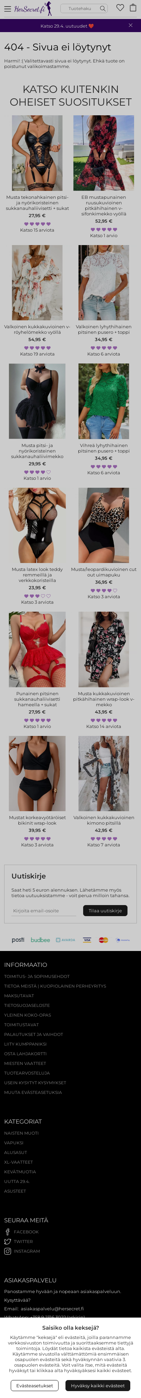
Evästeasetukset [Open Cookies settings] (34, 1385)
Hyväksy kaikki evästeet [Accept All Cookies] (98, 1385)
